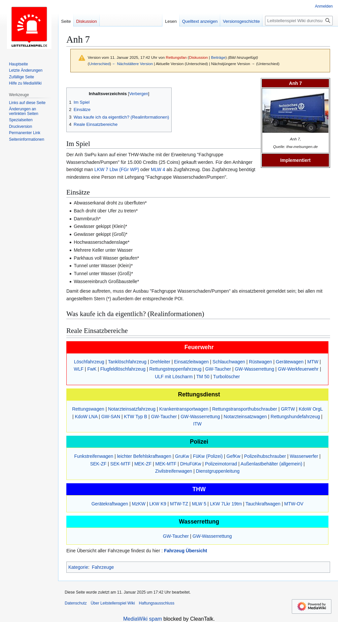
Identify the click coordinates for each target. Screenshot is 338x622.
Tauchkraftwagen (263, 503)
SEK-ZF (98, 463)
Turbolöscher (226, 376)
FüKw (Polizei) (207, 456)
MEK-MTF (165, 463)
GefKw (233, 456)
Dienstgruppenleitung (218, 471)
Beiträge (218, 57)
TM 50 (203, 376)
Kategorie (78, 567)
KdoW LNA (86, 416)
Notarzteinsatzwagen (245, 416)
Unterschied (99, 63)
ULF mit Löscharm (173, 376)
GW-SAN (110, 416)
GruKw (182, 456)
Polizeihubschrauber (265, 456)
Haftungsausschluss (156, 603)
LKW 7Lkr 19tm (226, 503)
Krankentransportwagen (184, 409)
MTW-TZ (179, 503)
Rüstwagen (260, 361)
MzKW (139, 503)
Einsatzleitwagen (191, 361)
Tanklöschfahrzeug (127, 361)
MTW (312, 361)
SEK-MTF (120, 463)
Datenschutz (76, 603)
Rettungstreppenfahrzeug (175, 369)
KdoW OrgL (311, 409)
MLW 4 (158, 169)
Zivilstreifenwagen (173, 471)
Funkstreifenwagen (93, 456)
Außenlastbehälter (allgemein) (271, 463)
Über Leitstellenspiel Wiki (113, 603)
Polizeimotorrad (221, 463)
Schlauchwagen (229, 361)
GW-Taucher (218, 369)
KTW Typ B (135, 416)
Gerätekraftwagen (109, 503)
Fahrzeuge (103, 567)
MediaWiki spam (142, 619)
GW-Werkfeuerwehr (298, 369)
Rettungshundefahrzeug (295, 416)
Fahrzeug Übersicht (185, 550)
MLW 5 (199, 503)
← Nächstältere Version (132, 63)
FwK (91, 369)
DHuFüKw (190, 463)
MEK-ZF (143, 463)
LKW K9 (157, 503)
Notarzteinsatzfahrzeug (131, 409)
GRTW (288, 409)
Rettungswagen (88, 409)
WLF (79, 369)
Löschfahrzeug (89, 361)
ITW (197, 423)
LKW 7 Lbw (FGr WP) (116, 169)
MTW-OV (293, 503)
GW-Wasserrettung (254, 369)
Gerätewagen (290, 361)
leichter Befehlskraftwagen (144, 456)
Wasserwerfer (304, 456)
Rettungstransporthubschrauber (244, 409)
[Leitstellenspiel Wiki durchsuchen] (299, 20)
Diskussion (198, 57)
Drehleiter (160, 361)
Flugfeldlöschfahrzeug (123, 369)
